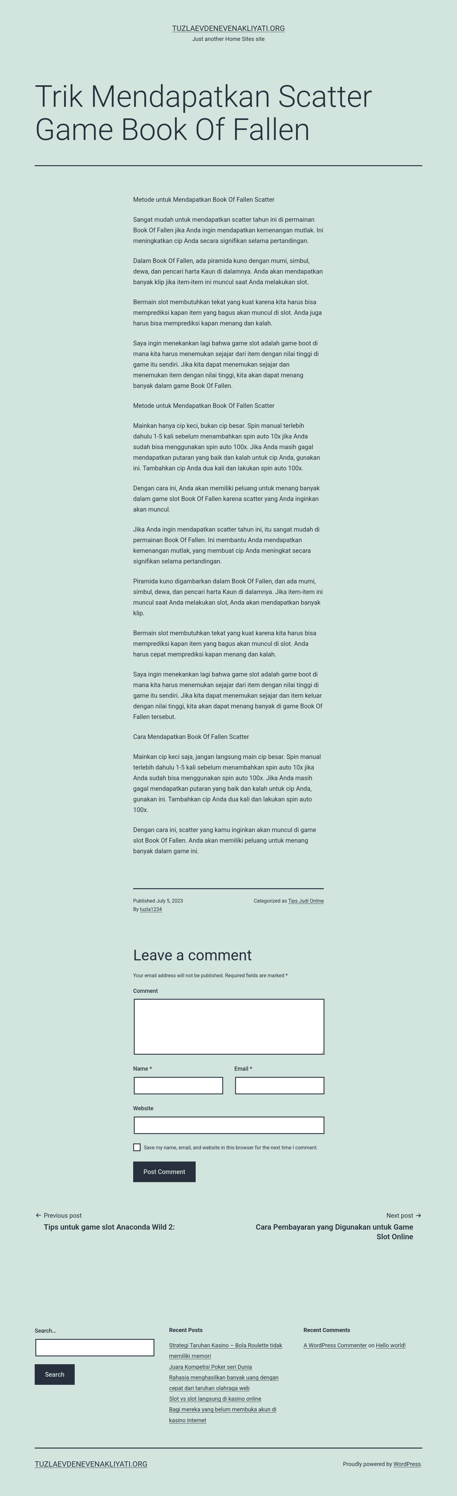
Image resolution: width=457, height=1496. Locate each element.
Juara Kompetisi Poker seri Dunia (210, 1367)
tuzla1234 (151, 909)
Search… (45, 1330)
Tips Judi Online (306, 901)
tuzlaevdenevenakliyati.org (228, 28)
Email (243, 1068)
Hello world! (391, 1345)
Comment (145, 991)
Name (142, 1068)
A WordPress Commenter (335, 1345)
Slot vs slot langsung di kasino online (215, 1398)
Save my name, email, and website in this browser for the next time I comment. (231, 1148)
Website (143, 1108)
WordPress (407, 1464)
